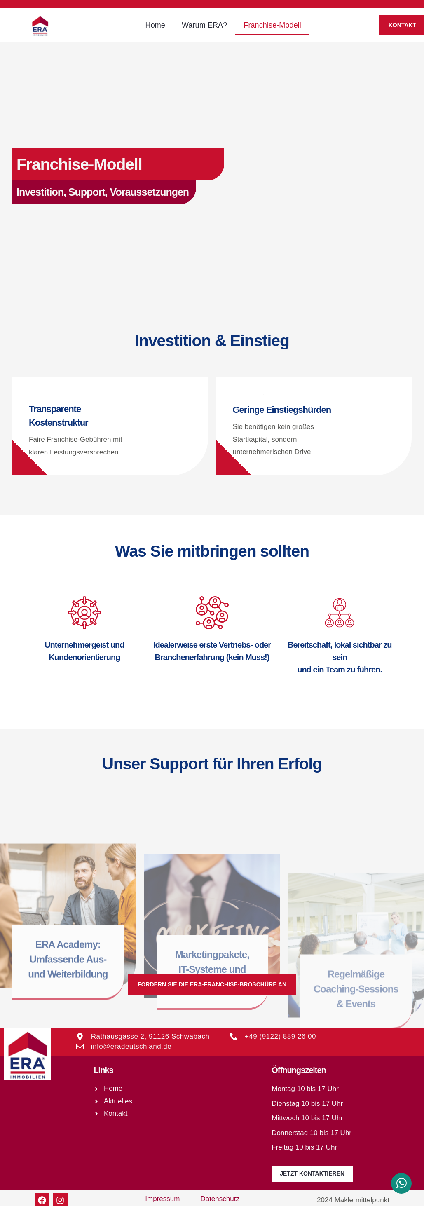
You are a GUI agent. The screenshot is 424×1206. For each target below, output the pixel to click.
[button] (212, 984)
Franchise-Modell (272, 25)
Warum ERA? (204, 25)
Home (155, 25)
